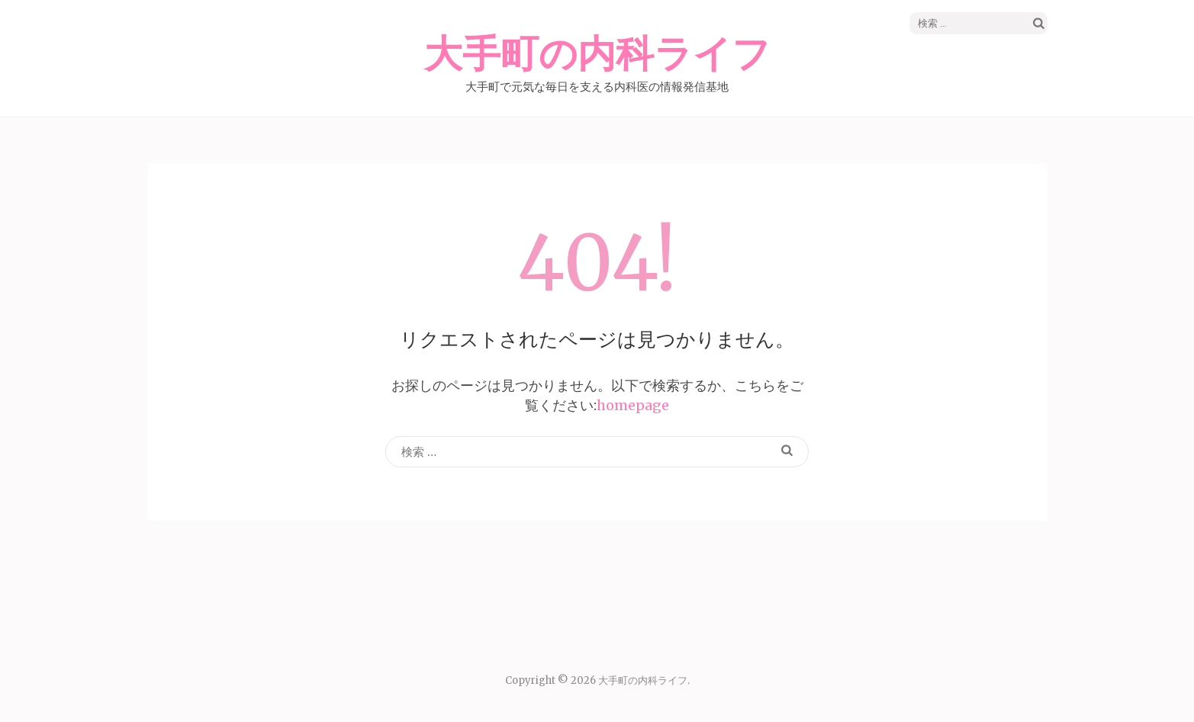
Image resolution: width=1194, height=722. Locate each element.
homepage (633, 405)
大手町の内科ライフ (597, 54)
